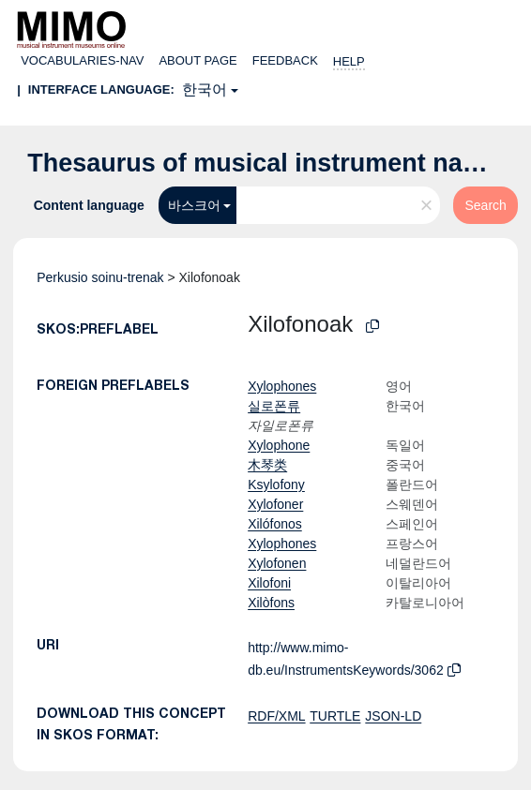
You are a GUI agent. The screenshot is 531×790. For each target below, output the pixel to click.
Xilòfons (271, 602)
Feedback (285, 60)
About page (197, 60)
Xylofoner (275, 504)
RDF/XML (276, 715)
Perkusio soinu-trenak (100, 277)
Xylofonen (277, 563)
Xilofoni (269, 582)
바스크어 (194, 205)
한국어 (204, 89)
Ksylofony (276, 484)
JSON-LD (393, 715)
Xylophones (282, 386)
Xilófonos (275, 523)
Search (485, 205)
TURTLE (335, 715)
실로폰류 (274, 405)
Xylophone (279, 445)
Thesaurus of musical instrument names (270, 163)
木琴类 (267, 464)
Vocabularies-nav (82, 60)
